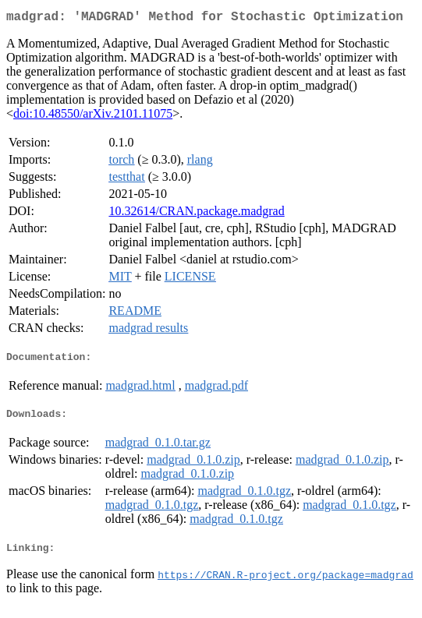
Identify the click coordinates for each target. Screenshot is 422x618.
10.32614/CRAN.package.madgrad (196, 214)
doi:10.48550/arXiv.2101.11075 (92, 116)
